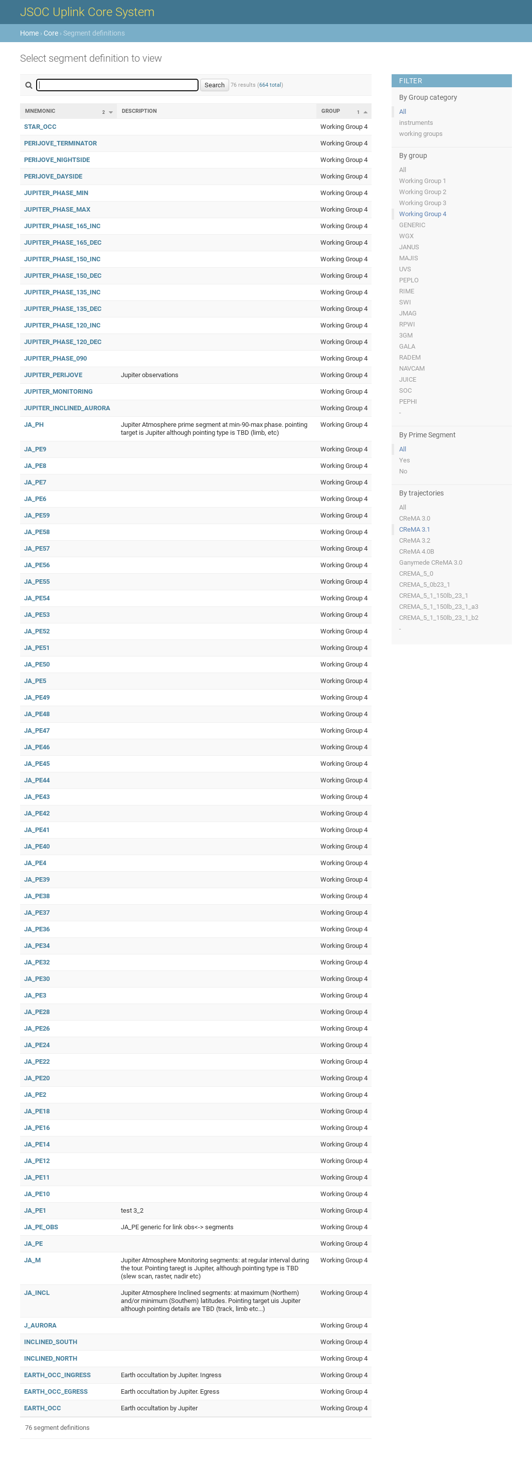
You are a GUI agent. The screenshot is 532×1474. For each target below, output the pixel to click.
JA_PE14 (37, 1144)
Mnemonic (40, 111)
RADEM (410, 357)
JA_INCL (37, 1292)
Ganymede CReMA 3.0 (430, 562)
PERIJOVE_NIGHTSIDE (57, 159)
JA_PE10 (37, 1194)
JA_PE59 (37, 515)
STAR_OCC (40, 126)
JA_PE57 (37, 548)
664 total (270, 85)
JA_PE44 (37, 780)
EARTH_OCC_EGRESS (56, 1391)
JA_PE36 (37, 929)
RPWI (407, 324)
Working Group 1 (422, 181)
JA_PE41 (37, 830)
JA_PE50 (37, 664)
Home (29, 33)
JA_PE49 (37, 697)
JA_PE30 (37, 978)
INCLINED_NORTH (50, 1358)
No (403, 471)
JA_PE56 (37, 565)
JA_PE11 (37, 1177)
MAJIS (408, 258)
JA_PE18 (37, 1111)
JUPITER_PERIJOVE (53, 375)
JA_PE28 (37, 1012)
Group (330, 111)
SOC (405, 390)
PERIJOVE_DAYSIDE (53, 176)
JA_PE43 (37, 796)
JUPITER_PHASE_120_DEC (63, 342)
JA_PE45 (37, 763)
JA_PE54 (37, 598)
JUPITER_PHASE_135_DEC (63, 308)
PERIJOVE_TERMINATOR (60, 143)
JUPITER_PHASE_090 (55, 358)
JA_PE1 (35, 1210)
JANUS (409, 247)
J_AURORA (40, 1325)
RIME (406, 291)
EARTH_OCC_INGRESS (57, 1375)
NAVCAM (412, 368)
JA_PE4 (35, 863)
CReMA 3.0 (414, 518)
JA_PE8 (35, 465)
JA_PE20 (37, 1078)
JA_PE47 (37, 730)
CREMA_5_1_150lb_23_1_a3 (438, 606)
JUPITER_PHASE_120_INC (62, 325)
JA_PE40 (37, 846)
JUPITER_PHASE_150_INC (62, 259)
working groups (421, 133)
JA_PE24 (37, 1045)
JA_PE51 (37, 647)
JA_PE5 (35, 681)
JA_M (32, 1260)
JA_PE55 (37, 581)
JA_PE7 (35, 482)
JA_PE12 (37, 1161)
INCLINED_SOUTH (50, 1342)
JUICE (407, 379)
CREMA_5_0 (416, 573)
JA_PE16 (37, 1127)
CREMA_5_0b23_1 (424, 584)
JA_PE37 (37, 912)
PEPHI (408, 401)
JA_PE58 (37, 532)
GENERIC (412, 225)
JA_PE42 (37, 813)
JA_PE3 (35, 995)
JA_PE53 (37, 614)
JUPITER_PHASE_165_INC (62, 226)
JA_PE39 (37, 879)
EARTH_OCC (42, 1408)
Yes (404, 460)
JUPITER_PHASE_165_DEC (63, 242)
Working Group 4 (422, 214)
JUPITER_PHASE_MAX (57, 209)
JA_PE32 (37, 962)
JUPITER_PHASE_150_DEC (63, 275)
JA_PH (34, 424)
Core (51, 33)
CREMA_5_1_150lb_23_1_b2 (438, 617)
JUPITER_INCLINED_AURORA (67, 408)
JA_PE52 (37, 631)
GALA (407, 346)
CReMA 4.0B (416, 551)
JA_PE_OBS (41, 1227)
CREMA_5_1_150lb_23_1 (433, 595)
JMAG (408, 313)
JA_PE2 (35, 1094)
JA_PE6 (35, 499)
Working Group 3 (422, 203)
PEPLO (409, 280)
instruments (416, 122)
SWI (405, 302)
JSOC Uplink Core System (87, 12)
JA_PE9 (35, 449)
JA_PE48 (37, 714)
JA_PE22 (37, 1061)
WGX (406, 236)
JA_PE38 (37, 896)
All (402, 111)
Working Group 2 (422, 192)
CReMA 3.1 (414, 529)
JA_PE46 (37, 747)
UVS (405, 269)
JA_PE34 (37, 945)
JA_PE (33, 1243)
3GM (406, 335)
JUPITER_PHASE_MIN (56, 193)
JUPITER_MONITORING (58, 391)
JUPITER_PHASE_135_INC (62, 292)
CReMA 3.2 (414, 540)
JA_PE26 (37, 1028)
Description (139, 111)
